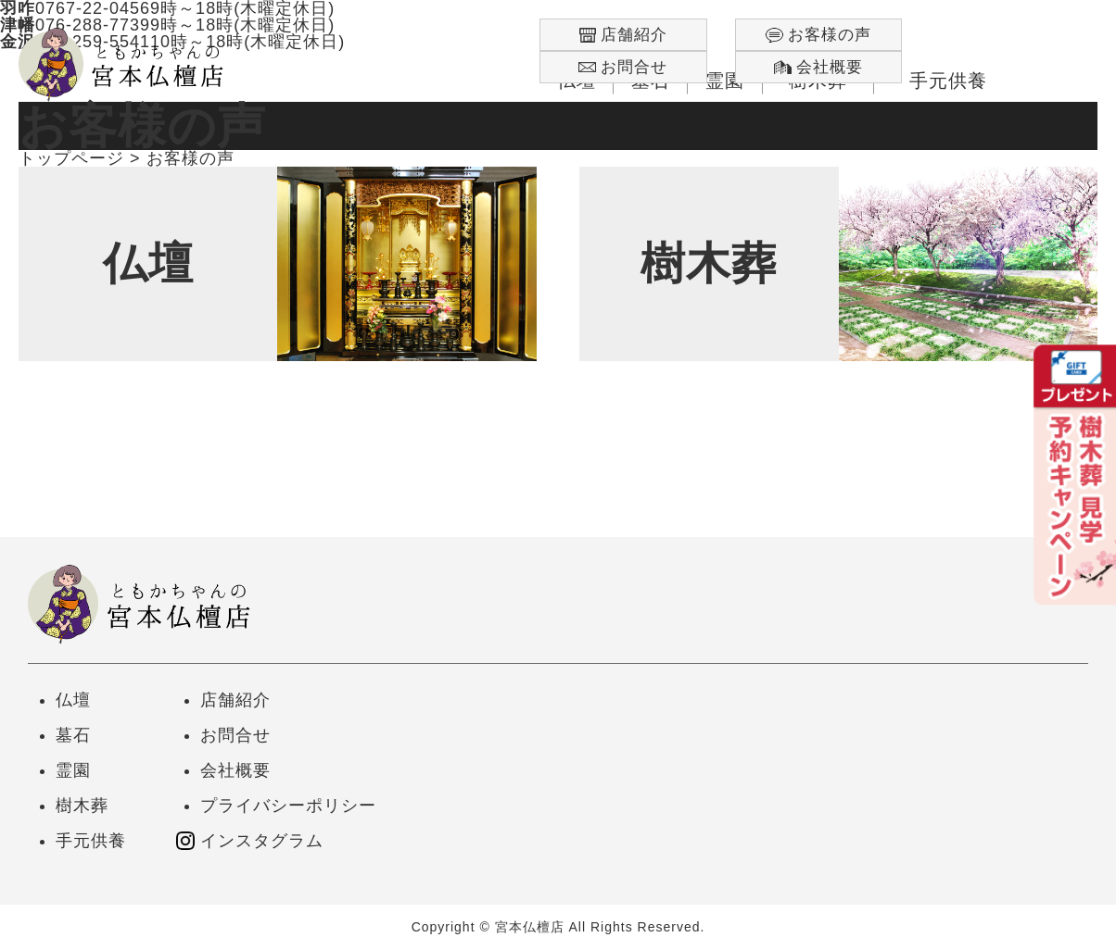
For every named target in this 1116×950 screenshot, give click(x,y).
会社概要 (235, 770)
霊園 (73, 770)
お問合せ (235, 735)
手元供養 (91, 840)
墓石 (73, 735)
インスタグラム (261, 840)
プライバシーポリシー (288, 805)
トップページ (71, 158)
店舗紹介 (235, 700)
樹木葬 (82, 805)
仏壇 (73, 700)
